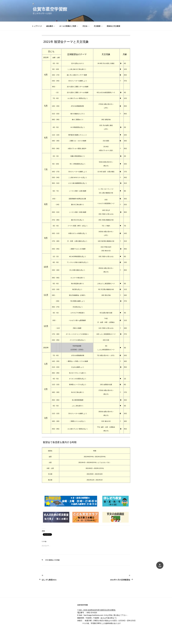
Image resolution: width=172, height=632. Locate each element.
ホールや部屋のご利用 (68, 17)
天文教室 (98, 17)
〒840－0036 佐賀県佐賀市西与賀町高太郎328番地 (96, 601)
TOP (159, 567)
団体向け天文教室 (113, 17)
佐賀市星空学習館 (50, 9)
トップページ (37, 17)
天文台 (86, 17)
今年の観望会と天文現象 (52, 551)
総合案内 (50, 17)
